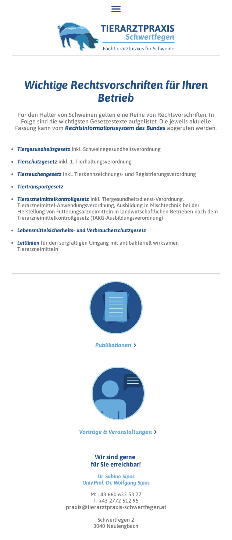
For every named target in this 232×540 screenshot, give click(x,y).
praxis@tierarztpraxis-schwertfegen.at (116, 507)
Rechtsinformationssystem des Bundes (115, 128)
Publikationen (116, 314)
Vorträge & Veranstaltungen (115, 401)
